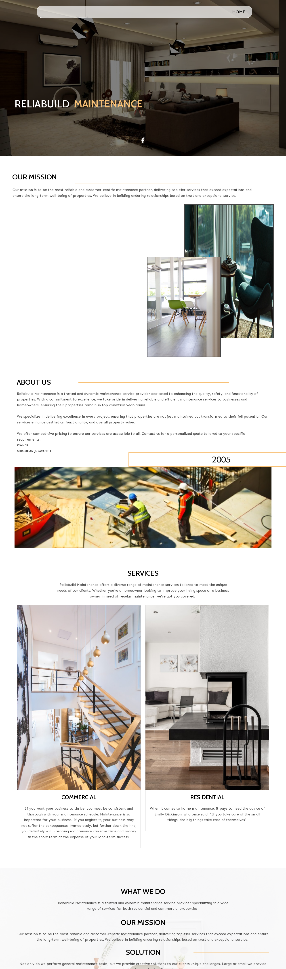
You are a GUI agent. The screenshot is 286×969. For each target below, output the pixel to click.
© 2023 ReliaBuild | (204, 958)
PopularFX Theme (249, 958)
